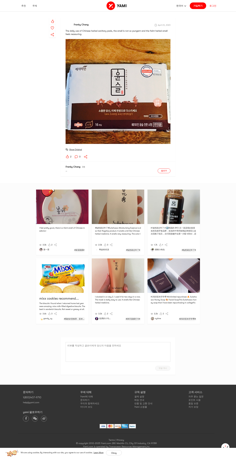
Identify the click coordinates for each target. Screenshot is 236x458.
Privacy (120, 440)
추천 (23, 5)
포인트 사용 (194, 400)
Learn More (98, 452)
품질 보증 (193, 403)
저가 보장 (193, 407)
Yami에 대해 (86, 396)
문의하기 (84, 400)
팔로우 (164, 171)
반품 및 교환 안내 (143, 403)
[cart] (225, 447)
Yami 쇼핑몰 (140, 407)
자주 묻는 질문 (196, 396)
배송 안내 (139, 400)
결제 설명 (139, 396)
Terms (112, 440)
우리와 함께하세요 (89, 403)
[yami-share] (56, 245)
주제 (34, 5)
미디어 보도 (86, 407)
